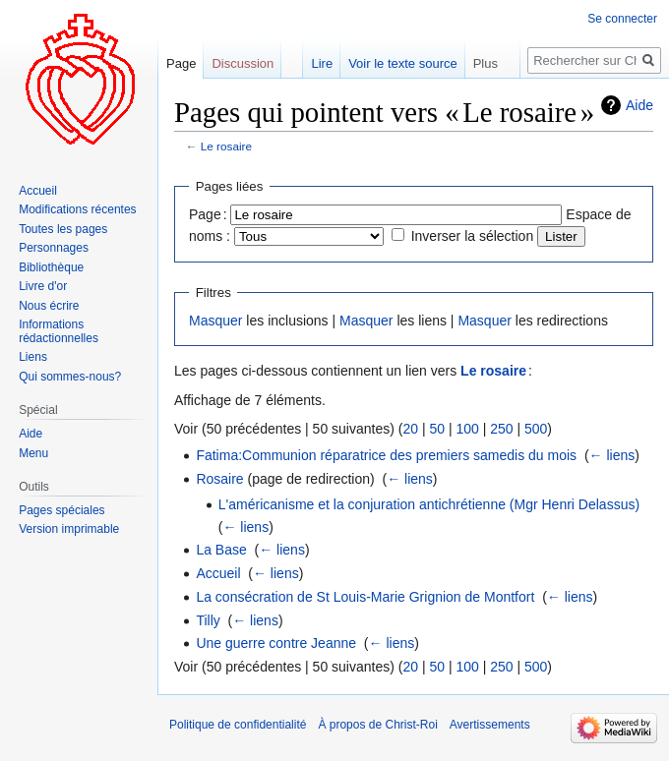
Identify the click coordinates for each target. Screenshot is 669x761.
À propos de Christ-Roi (377, 725)
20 (410, 429)
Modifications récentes (77, 209)
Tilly (207, 620)
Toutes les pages (63, 229)
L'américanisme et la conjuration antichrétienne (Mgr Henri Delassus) (428, 504)
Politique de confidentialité (237, 725)
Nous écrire (49, 306)
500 (535, 429)
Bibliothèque (51, 267)
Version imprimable (69, 529)
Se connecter (622, 19)
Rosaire (219, 479)
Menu (33, 453)
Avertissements (490, 725)
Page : (208, 214)
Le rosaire (226, 146)
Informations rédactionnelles (58, 331)
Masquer (215, 320)
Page (181, 63)
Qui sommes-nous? (70, 376)
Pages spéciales (61, 510)
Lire (322, 63)
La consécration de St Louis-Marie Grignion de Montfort (365, 597)
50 (437, 429)
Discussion (243, 63)
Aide (639, 105)
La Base (221, 549)
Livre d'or (43, 286)
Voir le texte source (402, 63)
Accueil (218, 573)
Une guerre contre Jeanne (276, 643)
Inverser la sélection (472, 236)
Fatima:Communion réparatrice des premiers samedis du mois (386, 455)
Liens (33, 357)
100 (467, 429)
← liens (612, 455)
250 (501, 429)
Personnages (54, 248)
